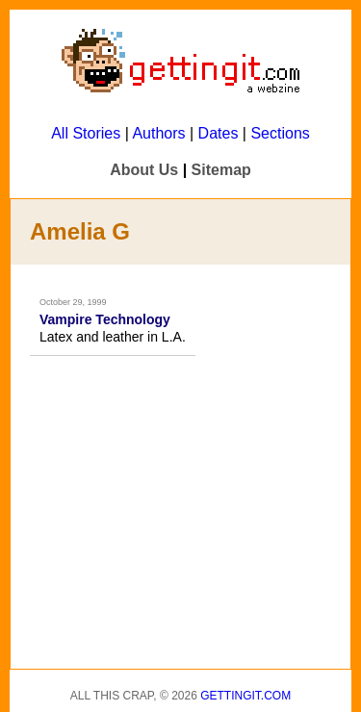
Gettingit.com (245, 695)
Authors (158, 133)
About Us (144, 170)
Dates (218, 133)
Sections (279, 133)
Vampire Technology (104, 319)
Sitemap (221, 170)
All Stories (85, 133)
